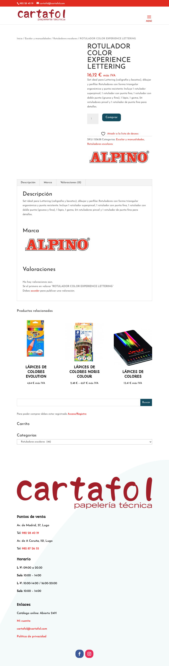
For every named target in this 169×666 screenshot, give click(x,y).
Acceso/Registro (77, 414)
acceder (35, 290)
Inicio (19, 38)
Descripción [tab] (28, 182)
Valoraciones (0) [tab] (70, 182)
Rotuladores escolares (65, 38)
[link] (32, 628)
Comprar (112, 117)
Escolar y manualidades (38, 38)
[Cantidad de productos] (92, 119)
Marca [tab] (48, 182)
